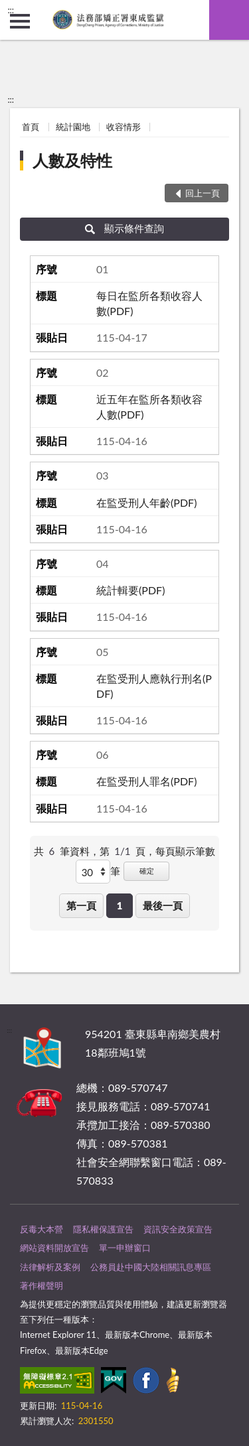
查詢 (229, 20)
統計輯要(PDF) (130, 590)
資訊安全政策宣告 (177, 1229)
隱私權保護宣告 (103, 1229)
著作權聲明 (41, 1285)
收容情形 (123, 126)
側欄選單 (20, 21)
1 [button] (120, 905)
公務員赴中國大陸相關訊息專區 (150, 1267)
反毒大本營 (41, 1229)
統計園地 (73, 126)
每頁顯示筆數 (185, 851)
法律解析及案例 (50, 1267)
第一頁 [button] (81, 905)
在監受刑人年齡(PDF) (146, 502)
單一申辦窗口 (125, 1247)
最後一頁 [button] (163, 905)
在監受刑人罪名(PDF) (146, 781)
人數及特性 (72, 160)
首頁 (30, 126)
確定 (146, 870)
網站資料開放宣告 (54, 1247)
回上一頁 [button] (202, 193)
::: (10, 10)
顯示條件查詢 (124, 228)
